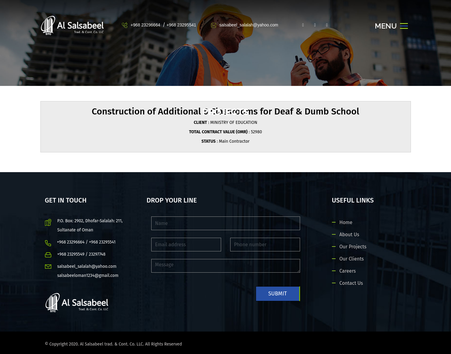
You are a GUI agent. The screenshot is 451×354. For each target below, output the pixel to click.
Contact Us (351, 283)
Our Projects (353, 247)
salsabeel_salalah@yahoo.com (244, 24)
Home (346, 222)
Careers (348, 271)
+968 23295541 (181, 24)
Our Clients (352, 259)
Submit (277, 293)
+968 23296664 (145, 24)
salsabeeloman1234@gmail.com (88, 275)
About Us (349, 234)
